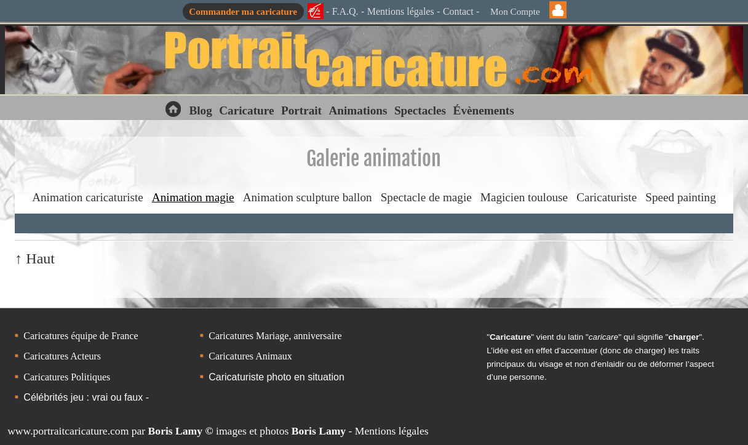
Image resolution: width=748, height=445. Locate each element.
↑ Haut (35, 259)
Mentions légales (400, 11)
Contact (458, 11)
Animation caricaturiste (87, 197)
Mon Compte (515, 11)
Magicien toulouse (524, 197)
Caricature (246, 110)
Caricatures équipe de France (80, 336)
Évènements (483, 110)
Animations (357, 110)
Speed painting (680, 197)
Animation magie (193, 197)
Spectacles (420, 110)
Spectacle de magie (426, 197)
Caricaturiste (606, 197)
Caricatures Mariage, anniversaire (275, 336)
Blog (200, 110)
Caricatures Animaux (250, 356)
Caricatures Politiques (66, 377)
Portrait (301, 110)
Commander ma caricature (243, 11)
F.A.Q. (345, 11)
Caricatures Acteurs (62, 356)
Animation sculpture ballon (307, 197)
